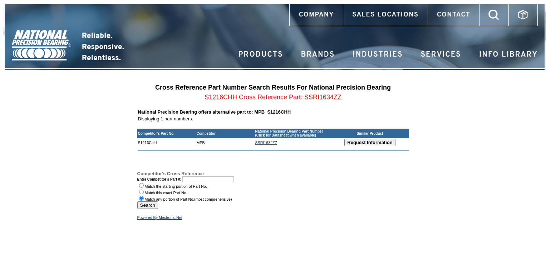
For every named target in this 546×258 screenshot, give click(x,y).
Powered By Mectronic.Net (159, 217)
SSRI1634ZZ (266, 142)
